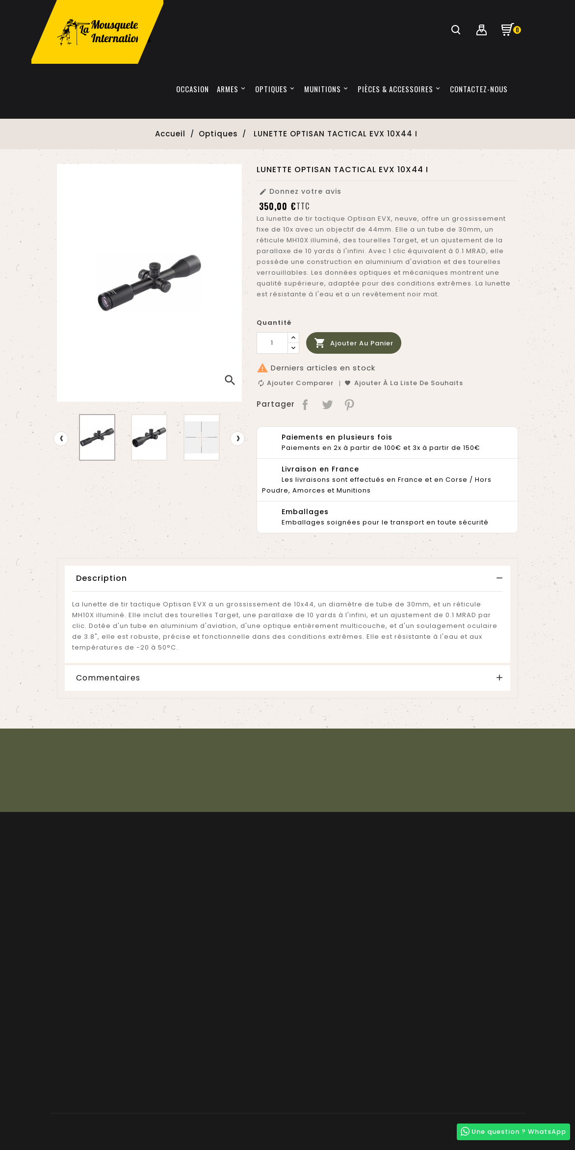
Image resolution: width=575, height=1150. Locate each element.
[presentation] (60, 438)
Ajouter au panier (353, 343)
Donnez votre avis (300, 191)
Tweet (327, 404)
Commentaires (108, 678)
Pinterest (350, 404)
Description (101, 578)
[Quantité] (272, 343)
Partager (306, 404)
